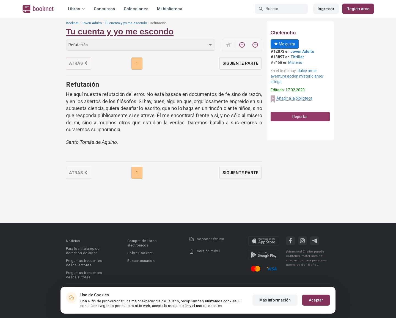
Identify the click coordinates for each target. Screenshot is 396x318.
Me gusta (284, 44)
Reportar (300, 116)
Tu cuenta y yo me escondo (126, 23)
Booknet (72, 23)
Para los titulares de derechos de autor (82, 250)
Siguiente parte (240, 63)
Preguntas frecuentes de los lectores (84, 263)
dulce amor (307, 70)
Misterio (295, 62)
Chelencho (283, 32)
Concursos (104, 8)
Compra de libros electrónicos (141, 243)
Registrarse (358, 8)
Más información (275, 300)
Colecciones (136, 8)
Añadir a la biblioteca (294, 98)
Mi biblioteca (169, 8)
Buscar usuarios (141, 261)
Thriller (297, 57)
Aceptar (316, 300)
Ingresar (326, 8)
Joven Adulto (92, 23)
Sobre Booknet (140, 253)
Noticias (73, 241)
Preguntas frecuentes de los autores (84, 275)
